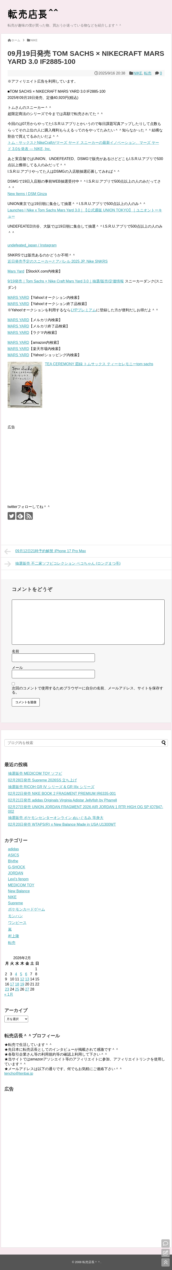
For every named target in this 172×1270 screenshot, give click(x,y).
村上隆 (13, 936)
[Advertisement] (46, 462)
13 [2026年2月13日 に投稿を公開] (27, 979)
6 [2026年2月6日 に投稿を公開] (26, 974)
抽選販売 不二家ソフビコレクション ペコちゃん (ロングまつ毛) (62, 564)
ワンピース (17, 923)
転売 (147, 73)
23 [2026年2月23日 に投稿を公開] (7, 989)
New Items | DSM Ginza (27, 194)
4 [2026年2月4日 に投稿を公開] (16, 974)
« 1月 (8, 994)
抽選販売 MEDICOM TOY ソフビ (35, 773)
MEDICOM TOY (21, 885)
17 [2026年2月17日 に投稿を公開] (12, 984)
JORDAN (15, 873)
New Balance (19, 891)
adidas (13, 849)
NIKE (137, 73)
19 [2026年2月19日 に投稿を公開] (22, 984)
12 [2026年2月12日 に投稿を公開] (22, 979)
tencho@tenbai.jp (18, 1073)
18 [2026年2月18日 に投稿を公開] (17, 984)
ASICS (13, 855)
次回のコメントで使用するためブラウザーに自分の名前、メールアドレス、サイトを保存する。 (87, 690)
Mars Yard (16, 271)
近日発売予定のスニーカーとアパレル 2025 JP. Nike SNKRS (58, 261)
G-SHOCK (16, 867)
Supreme (15, 903)
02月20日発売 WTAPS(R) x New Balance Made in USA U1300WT (62, 824)
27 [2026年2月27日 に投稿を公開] (27, 989)
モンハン (15, 916)
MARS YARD (18, 298)
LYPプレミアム (83, 310)
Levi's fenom (18, 879)
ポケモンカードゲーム (26, 909)
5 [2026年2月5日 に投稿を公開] (21, 974)
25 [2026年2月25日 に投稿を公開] (17, 989)
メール (17, 668)
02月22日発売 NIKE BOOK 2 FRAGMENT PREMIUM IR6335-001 (62, 793)
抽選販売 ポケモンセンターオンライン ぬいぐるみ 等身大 (55, 818)
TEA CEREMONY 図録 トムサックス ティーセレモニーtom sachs (99, 364)
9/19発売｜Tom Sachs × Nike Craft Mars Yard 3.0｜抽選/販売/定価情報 (66, 281)
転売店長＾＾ (91, 1262)
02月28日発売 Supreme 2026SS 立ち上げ (42, 780)
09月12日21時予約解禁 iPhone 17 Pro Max (45, 551)
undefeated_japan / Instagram (32, 245)
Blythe (13, 861)
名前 (15, 651)
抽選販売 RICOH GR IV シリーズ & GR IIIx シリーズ (51, 787)
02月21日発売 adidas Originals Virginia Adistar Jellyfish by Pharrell (62, 800)
